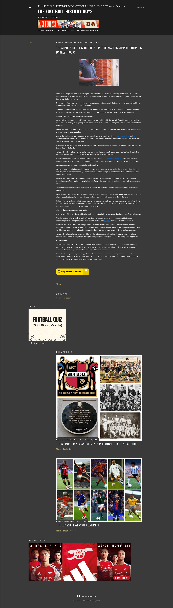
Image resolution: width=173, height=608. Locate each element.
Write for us (55, 30)
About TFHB (75, 30)
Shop (47, 30)
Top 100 (91, 30)
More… (97, 30)
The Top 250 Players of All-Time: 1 (77, 525)
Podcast (83, 30)
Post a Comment (63, 298)
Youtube (41, 30)
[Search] (140, 8)
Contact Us (65, 30)
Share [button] (31, 42)
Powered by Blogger (86, 596)
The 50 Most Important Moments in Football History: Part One (96, 443)
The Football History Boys (65, 11)
